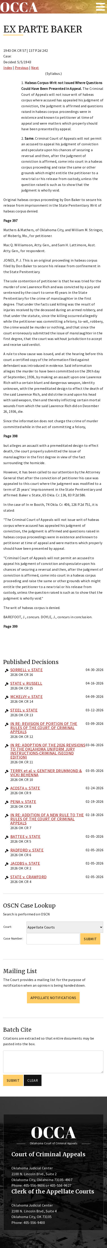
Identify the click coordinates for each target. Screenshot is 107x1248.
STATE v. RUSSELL (26, 683)
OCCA (53, 1132)
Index (7, 67)
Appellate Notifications (53, 997)
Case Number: (13, 938)
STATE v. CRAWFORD (28, 876)
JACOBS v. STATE (25, 863)
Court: (7, 926)
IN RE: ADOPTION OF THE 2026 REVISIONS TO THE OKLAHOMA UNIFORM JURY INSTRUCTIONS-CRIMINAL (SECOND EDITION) (47, 751)
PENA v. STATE (23, 801)
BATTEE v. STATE (25, 836)
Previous (22, 67)
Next (35, 67)
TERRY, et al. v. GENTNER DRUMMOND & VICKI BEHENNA (46, 772)
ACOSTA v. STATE (25, 788)
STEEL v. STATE (23, 710)
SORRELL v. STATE (26, 669)
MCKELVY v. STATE (26, 696)
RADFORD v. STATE (27, 850)
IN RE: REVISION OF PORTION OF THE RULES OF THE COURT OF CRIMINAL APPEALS (43, 727)
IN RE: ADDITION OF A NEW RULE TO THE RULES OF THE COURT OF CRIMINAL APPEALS (47, 819)
